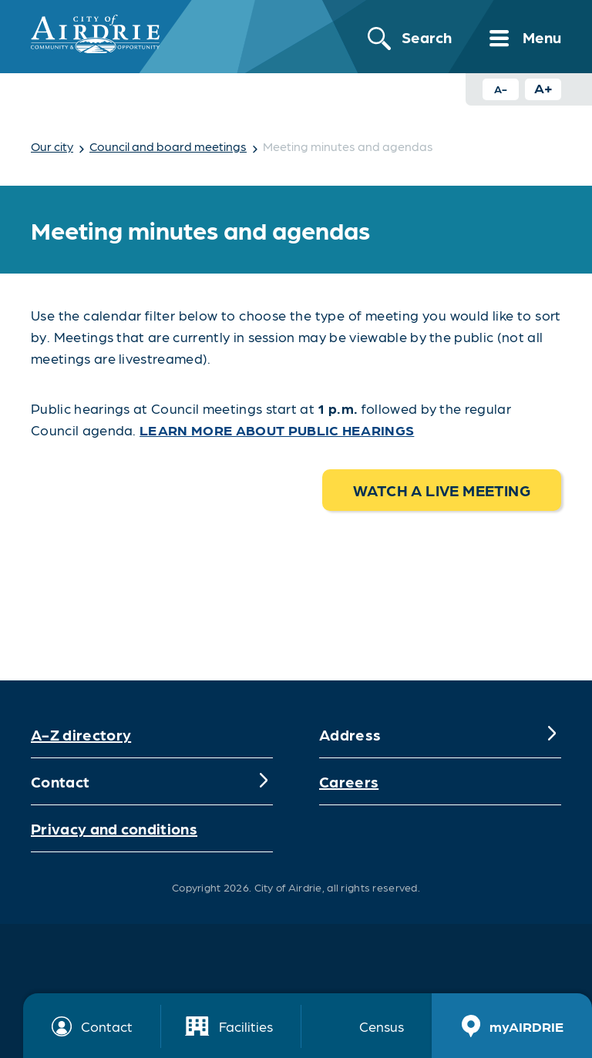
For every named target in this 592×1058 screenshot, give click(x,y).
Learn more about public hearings (277, 430)
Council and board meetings (168, 146)
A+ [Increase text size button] (543, 87)
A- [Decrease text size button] (500, 88)
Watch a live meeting (441, 490)
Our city (52, 146)
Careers (348, 781)
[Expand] (552, 734)
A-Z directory (81, 734)
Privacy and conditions (114, 828)
